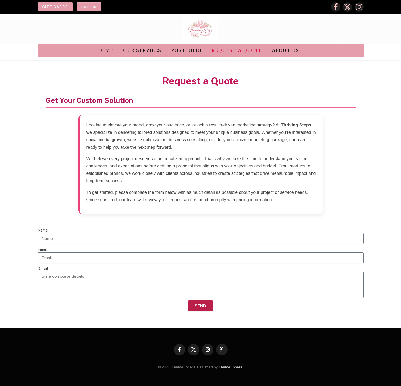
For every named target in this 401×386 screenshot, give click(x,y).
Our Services (142, 50)
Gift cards (55, 7)
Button (89, 6)
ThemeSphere (231, 367)
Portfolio (186, 50)
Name (43, 230)
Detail (43, 269)
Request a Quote (237, 50)
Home (105, 50)
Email (42, 249)
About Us (285, 50)
